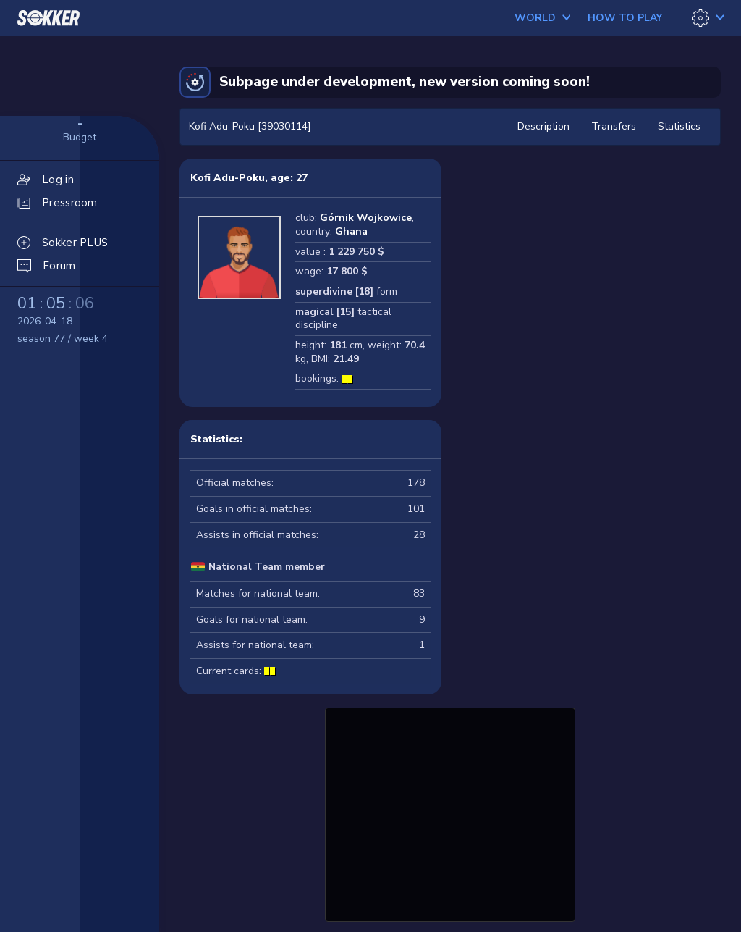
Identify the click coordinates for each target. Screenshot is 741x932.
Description (543, 126)
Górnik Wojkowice (366, 217)
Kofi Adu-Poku (227, 178)
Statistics (679, 126)
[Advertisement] (450, 812)
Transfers (613, 126)
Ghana (351, 231)
